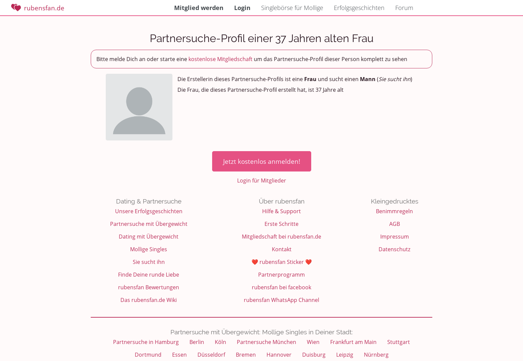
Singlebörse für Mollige (292, 8)
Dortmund (148, 354)
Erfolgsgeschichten (359, 8)
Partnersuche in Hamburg (146, 342)
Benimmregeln (394, 211)
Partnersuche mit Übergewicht (148, 224)
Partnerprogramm (281, 274)
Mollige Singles (148, 249)
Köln (220, 342)
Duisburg (314, 354)
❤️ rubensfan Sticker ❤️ (281, 262)
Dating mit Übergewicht (148, 236)
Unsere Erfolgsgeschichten (148, 211)
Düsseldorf (211, 354)
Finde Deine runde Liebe (148, 274)
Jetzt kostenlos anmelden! (261, 161)
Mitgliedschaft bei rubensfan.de (281, 236)
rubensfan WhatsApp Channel (281, 300)
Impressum (394, 236)
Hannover (279, 354)
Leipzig (344, 354)
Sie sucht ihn (149, 262)
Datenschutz (394, 249)
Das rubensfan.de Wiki (148, 300)
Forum (404, 8)
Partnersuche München (266, 342)
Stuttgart (398, 342)
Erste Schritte (282, 224)
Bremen (246, 354)
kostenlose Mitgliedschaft (220, 59)
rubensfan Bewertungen (148, 287)
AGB (394, 224)
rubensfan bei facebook (281, 287)
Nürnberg (376, 354)
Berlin (196, 342)
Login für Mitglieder (261, 180)
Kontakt (282, 249)
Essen (179, 354)
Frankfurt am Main (353, 342)
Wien (313, 342)
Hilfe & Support (281, 211)
